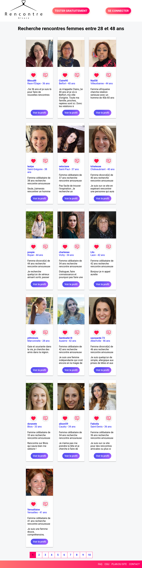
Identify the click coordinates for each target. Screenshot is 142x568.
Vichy (62, 255)
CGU (107, 564)
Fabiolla (94, 423)
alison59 (63, 423)
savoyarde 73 (97, 338)
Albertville (95, 340)
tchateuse (95, 166)
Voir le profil (39, 112)
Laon (93, 255)
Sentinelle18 (65, 338)
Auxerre (63, 340)
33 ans (38, 426)
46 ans (106, 340)
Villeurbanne (97, 83)
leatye (30, 166)
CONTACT (134, 564)
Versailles (32, 512)
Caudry (63, 426)
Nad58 (94, 80)
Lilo (92, 252)
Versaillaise (33, 509)
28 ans (46, 340)
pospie (31, 252)
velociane (64, 166)
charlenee (64, 252)
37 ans (75, 169)
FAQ (100, 564)
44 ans (109, 83)
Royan (30, 255)
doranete (32, 423)
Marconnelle (34, 340)
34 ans (70, 255)
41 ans (43, 512)
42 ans (101, 255)
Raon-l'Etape (34, 83)
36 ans (46, 83)
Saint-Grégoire (35, 169)
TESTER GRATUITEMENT (71, 10)
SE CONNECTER (118, 10)
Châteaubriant (97, 169)
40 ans (71, 83)
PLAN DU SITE (119, 564)
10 (89, 554)
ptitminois (32, 338)
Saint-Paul (64, 169)
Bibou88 (31, 80)
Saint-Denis (96, 426)
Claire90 (63, 80)
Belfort (62, 83)
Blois (30, 426)
